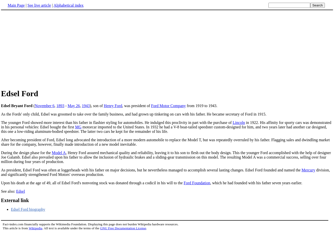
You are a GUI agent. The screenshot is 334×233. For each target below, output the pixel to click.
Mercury (308, 170)
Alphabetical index (68, 5)
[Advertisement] (42, 49)
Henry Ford (113, 106)
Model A (59, 153)
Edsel (20, 191)
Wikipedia (35, 228)
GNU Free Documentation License (123, 228)
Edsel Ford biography (28, 209)
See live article (39, 5)
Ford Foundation (197, 183)
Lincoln (239, 122)
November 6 (44, 106)
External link (15, 200)
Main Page (16, 5)
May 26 (74, 106)
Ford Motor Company (168, 106)
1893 (60, 106)
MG (78, 127)
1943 (86, 106)
